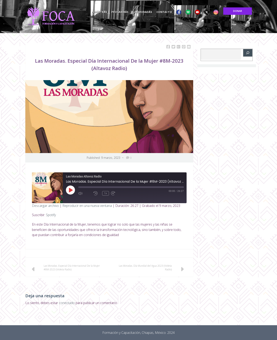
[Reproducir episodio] (70, 190)
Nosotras (125, 11)
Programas (146, 11)
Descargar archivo (45, 205)
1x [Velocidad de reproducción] (105, 193)
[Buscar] (247, 53)
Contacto (192, 11)
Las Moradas (170, 11)
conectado (67, 303)
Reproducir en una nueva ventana (87, 205)
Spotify (51, 215)
